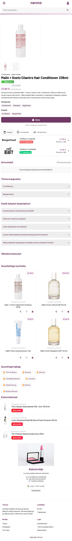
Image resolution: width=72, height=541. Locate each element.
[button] (36, 486)
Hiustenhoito (6, 106)
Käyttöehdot (36, 490)
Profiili (39, 509)
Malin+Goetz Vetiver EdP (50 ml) (54, 305)
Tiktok (4, 523)
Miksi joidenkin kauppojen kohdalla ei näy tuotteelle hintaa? (28, 242)
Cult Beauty (6, 114)
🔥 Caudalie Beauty (11, 378)
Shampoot (16, 106)
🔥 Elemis (26, 385)
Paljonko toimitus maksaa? (14, 219)
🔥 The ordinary (10, 372)
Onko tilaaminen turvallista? (15, 227)
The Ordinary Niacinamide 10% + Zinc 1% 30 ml (30, 406)
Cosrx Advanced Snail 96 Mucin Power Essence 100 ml (34, 420)
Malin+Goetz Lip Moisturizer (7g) (18, 351)
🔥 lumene (30, 378)
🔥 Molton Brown (10, 391)
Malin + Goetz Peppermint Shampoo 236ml (18, 306)
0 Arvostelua (16, 85)
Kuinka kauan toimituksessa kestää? (18, 211)
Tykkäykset (41, 512)
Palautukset (41, 530)
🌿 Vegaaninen (7, 82)
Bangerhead (16, 114)
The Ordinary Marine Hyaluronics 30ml (27, 434)
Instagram (6, 527)
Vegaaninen (26, 106)
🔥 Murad (40, 372)
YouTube (5, 530)
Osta (36, 119)
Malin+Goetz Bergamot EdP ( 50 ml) (53, 351)
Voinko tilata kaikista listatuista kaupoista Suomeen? (25, 234)
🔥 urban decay (9, 385)
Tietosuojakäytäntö (45, 527)
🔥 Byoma (26, 372)
